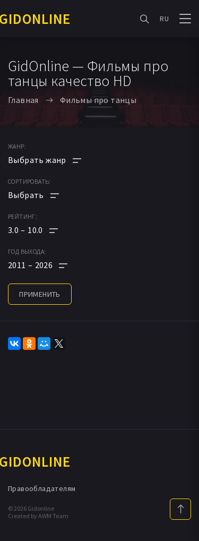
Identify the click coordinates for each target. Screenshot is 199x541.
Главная (23, 100)
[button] (44, 230)
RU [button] (164, 18)
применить (39, 294)
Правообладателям (41, 488)
